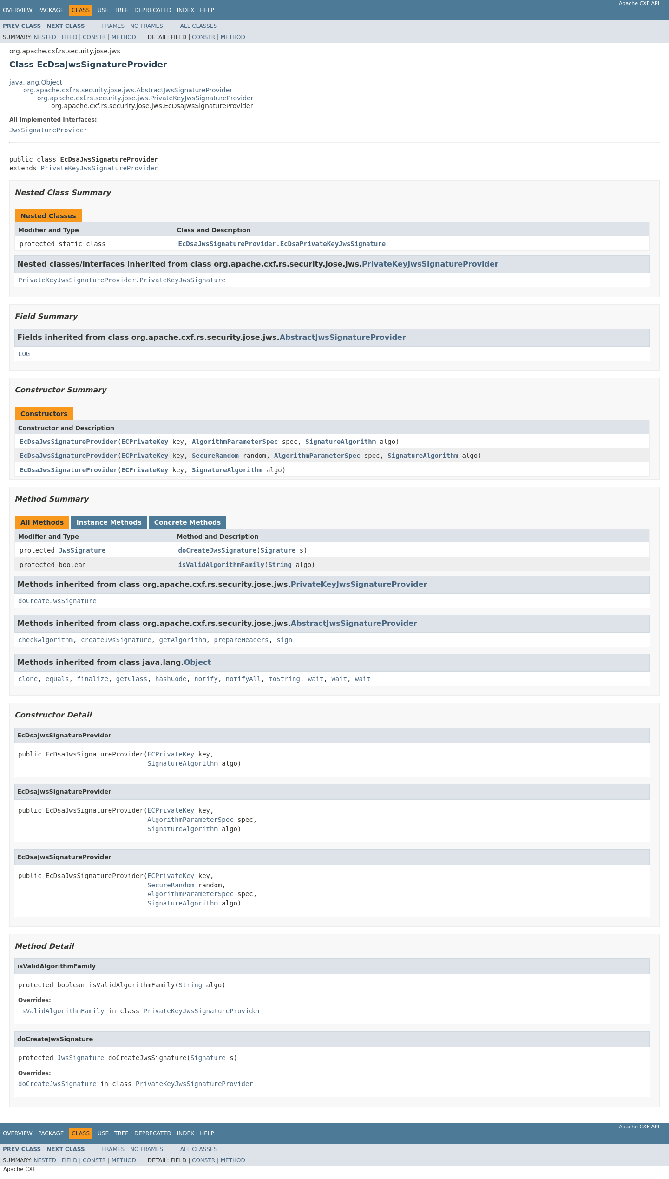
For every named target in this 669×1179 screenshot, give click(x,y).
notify (206, 679)
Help (207, 10)
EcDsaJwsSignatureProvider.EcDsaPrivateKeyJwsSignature (282, 244)
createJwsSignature (116, 640)
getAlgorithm (182, 640)
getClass (131, 679)
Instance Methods (108, 522)
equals (57, 679)
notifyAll (243, 679)
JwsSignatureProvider (48, 130)
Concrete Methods (187, 522)
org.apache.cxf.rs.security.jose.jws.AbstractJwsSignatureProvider (127, 90)
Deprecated (152, 10)
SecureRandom (215, 455)
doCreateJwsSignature (217, 550)
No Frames (146, 26)
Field (69, 37)
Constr (94, 37)
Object (197, 662)
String (280, 564)
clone (28, 679)
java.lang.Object (35, 82)
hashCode (170, 679)
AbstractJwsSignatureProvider (343, 337)
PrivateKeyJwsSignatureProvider (99, 168)
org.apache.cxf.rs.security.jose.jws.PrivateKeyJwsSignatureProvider (145, 98)
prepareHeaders (241, 640)
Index (186, 10)
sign (284, 640)
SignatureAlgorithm (340, 441)
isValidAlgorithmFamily (221, 564)
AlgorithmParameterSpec (235, 441)
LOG (24, 354)
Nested (44, 37)
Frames (113, 26)
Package (51, 10)
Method (124, 37)
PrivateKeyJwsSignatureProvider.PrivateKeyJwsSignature (122, 280)
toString (284, 679)
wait (316, 679)
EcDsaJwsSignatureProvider (69, 441)
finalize (92, 679)
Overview (18, 10)
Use (103, 10)
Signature (278, 550)
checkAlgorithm (45, 640)
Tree (121, 10)
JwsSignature (82, 550)
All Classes (198, 26)
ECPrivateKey (144, 441)
